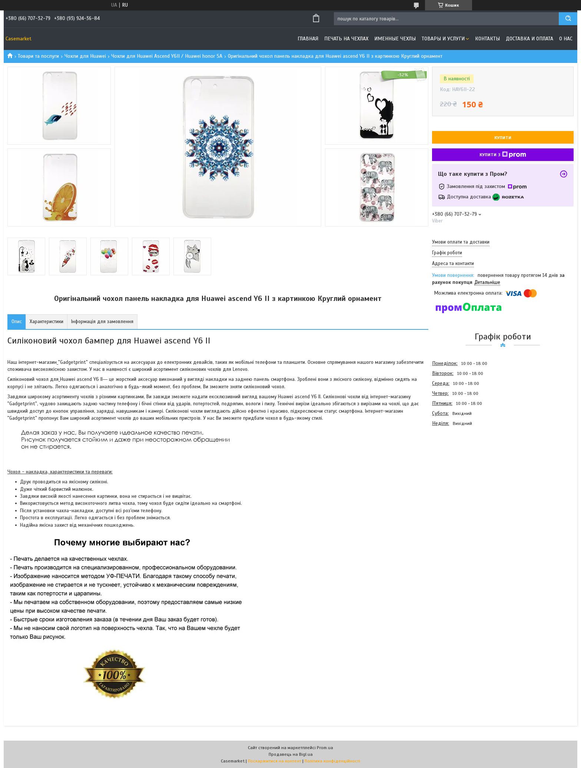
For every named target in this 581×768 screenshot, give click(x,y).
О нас (565, 39)
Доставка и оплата (529, 39)
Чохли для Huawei (85, 56)
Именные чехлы (395, 39)
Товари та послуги (38, 56)
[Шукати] (568, 18)
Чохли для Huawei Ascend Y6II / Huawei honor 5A (166, 56)
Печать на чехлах (346, 39)
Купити (502, 137)
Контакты (487, 39)
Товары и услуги (443, 39)
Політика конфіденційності (332, 761)
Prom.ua (325, 747)
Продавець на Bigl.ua (291, 754)
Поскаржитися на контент (274, 761)
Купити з (502, 154)
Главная (308, 39)
